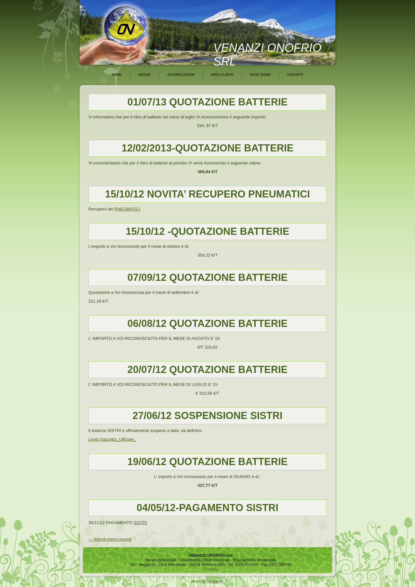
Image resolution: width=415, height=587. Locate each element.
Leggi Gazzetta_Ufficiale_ (112, 439)
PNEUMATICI (127, 209)
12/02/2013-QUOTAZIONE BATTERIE (207, 148)
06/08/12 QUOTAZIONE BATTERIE (208, 323)
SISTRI (140, 522)
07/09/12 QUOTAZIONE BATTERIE (208, 277)
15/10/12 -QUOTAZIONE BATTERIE (207, 231)
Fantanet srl (215, 581)
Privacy (210, 569)
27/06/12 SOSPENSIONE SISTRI (207, 415)
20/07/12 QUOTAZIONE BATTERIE (208, 369)
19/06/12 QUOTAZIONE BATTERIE (208, 461)
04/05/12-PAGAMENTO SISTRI (207, 507)
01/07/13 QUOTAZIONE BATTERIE (208, 102)
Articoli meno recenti (110, 539)
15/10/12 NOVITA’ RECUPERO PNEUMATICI (207, 194)
